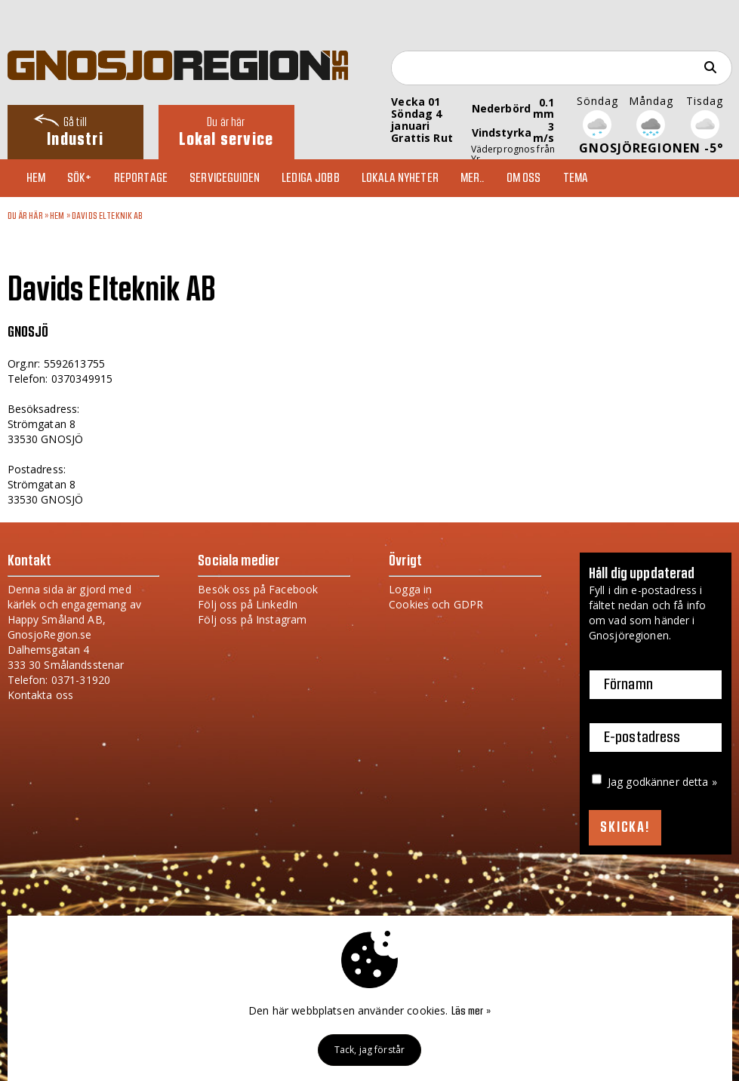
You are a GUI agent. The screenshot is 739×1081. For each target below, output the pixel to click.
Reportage (141, 178)
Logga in (410, 589)
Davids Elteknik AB (107, 215)
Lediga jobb (311, 178)
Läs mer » (471, 1011)
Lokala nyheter (400, 178)
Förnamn (628, 684)
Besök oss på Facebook (258, 589)
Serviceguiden (224, 178)
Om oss (524, 178)
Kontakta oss (41, 695)
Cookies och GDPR (436, 604)
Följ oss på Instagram (252, 619)
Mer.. (472, 178)
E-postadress (642, 737)
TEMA (576, 178)
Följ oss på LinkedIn (247, 604)
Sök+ (79, 178)
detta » (699, 782)
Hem (35, 178)
